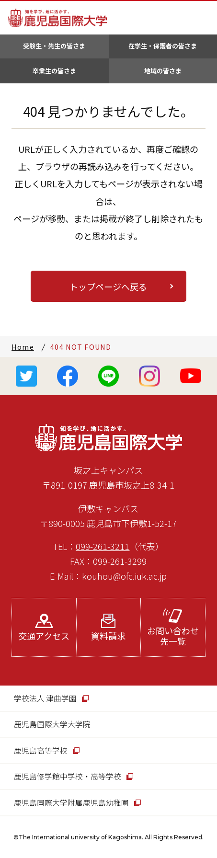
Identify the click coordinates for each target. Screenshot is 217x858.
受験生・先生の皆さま (54, 45)
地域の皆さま (163, 70)
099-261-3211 (102, 546)
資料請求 (108, 628)
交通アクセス (43, 628)
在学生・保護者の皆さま (162, 45)
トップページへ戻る (108, 286)
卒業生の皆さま (54, 70)
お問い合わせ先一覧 (173, 627)
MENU (202, 17)
